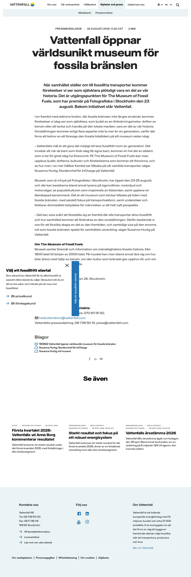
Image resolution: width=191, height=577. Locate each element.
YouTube (79, 522)
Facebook (79, 513)
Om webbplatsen (22, 557)
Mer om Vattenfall (143, 547)
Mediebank (84, 12)
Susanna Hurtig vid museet (55, 351)
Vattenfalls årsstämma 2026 (151, 433)
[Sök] (177, 4)
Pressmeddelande (68, 28)
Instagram (87, 522)
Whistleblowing (67, 557)
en (162, 4)
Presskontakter (104, 12)
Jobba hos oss (135, 4)
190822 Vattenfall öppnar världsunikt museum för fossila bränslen (77, 343)
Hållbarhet (90, 4)
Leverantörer (31, 537)
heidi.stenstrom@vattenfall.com (62, 318)
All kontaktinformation (37, 531)
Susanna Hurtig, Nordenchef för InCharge (63, 347)
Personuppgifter (45, 557)
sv (166, 4)
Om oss (51, 4)
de (171, 4)
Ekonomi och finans (31, 426)
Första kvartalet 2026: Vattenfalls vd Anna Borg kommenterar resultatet (33, 434)
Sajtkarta (103, 557)
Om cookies (88, 557)
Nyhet (15, 426)
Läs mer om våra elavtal (38, 542)
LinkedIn (87, 513)
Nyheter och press (111, 4)
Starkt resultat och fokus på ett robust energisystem (93, 435)
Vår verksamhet (70, 4)
